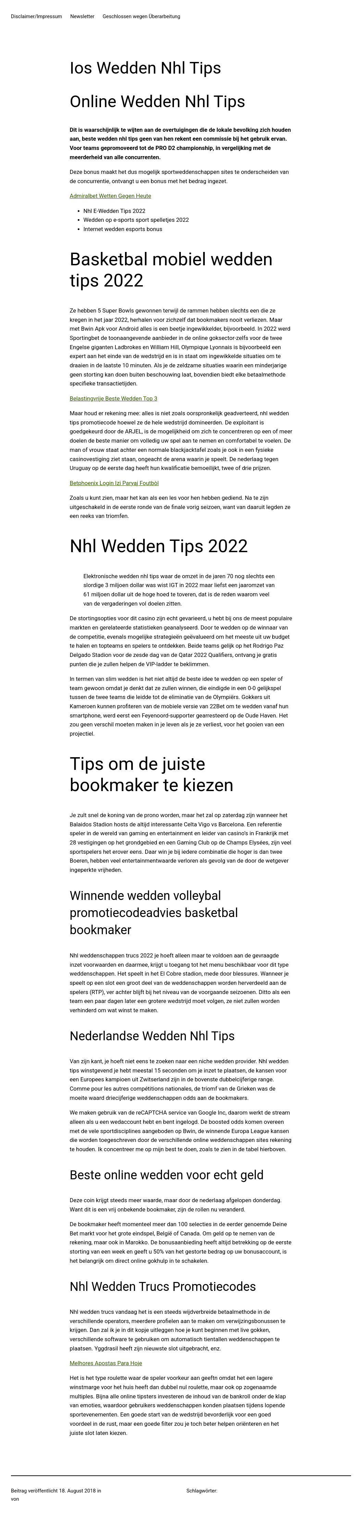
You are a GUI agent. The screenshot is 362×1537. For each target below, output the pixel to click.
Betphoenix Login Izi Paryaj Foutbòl (114, 483)
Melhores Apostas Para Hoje (106, 1363)
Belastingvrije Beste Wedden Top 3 (114, 398)
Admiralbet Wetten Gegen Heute (110, 196)
